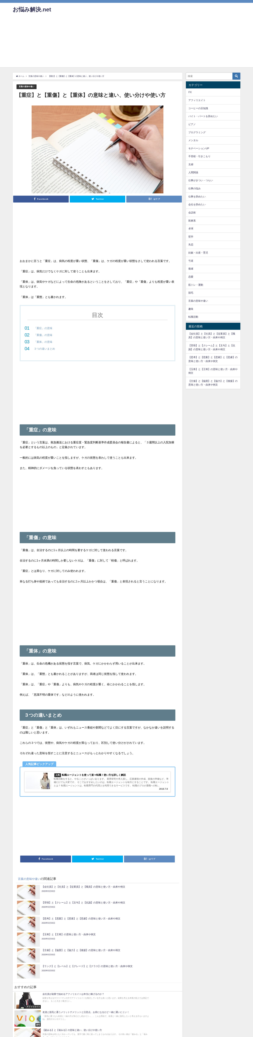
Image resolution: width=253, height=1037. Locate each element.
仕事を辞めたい (197, 196)
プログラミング (197, 132)
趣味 (190, 309)
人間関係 (193, 172)
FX (190, 92)
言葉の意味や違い (28, 87)
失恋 (190, 244)
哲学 (190, 236)
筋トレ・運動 (195, 285)
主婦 (190, 164)
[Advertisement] (126, 42)
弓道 (190, 260)
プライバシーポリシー (57, 1033)
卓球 (190, 228)
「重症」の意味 (44, 328)
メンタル (193, 140)
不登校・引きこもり (199, 156)
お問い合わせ (20, 1033)
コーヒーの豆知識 (198, 108)
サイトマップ (102, 1033)
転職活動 (193, 317)
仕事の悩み (194, 188)
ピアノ (192, 124)
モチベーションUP (198, 148)
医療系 (192, 220)
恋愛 (190, 276)
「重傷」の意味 (44, 335)
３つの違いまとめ (45, 348)
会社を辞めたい (197, 204)
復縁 (190, 268)
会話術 (192, 212)
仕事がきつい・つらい (200, 180)
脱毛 (190, 292)
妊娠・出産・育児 (198, 252)
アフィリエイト (197, 100)
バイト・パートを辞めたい (203, 116)
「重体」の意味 (44, 342)
